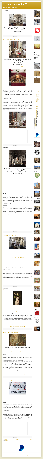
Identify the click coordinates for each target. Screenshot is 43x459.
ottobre (36, 108)
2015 (35, 124)
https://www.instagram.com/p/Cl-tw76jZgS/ (17, 351)
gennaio (36, 117)
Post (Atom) (6, 440)
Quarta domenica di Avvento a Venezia (10, 235)
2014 (35, 125)
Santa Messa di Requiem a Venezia (9, 12)
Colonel (23, 455)
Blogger (27, 455)
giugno (36, 112)
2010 (35, 129)
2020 (35, 119)
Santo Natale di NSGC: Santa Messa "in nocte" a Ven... (38, 97)
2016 (35, 123)
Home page (17, 439)
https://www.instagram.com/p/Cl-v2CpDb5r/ (17, 311)
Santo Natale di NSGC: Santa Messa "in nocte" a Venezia (13, 148)
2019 (35, 120)
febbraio (36, 116)
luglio (36, 111)
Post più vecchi (30, 439)
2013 (35, 126)
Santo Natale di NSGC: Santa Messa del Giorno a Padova (13, 39)
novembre (37, 107)
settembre (37, 109)
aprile (36, 114)
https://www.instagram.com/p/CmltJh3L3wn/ (17, 66)
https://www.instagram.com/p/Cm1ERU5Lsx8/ (18, 33)
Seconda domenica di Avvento (8, 380)
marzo (36, 115)
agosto (36, 110)
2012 (35, 127)
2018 (35, 121)
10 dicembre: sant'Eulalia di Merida (9, 289)
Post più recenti (5, 439)
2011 (35, 128)
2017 (35, 122)
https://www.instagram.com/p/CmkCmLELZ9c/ (17, 175)
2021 (35, 118)
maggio (36, 113)
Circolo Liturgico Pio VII (15, 4)
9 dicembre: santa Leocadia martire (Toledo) (11, 332)
